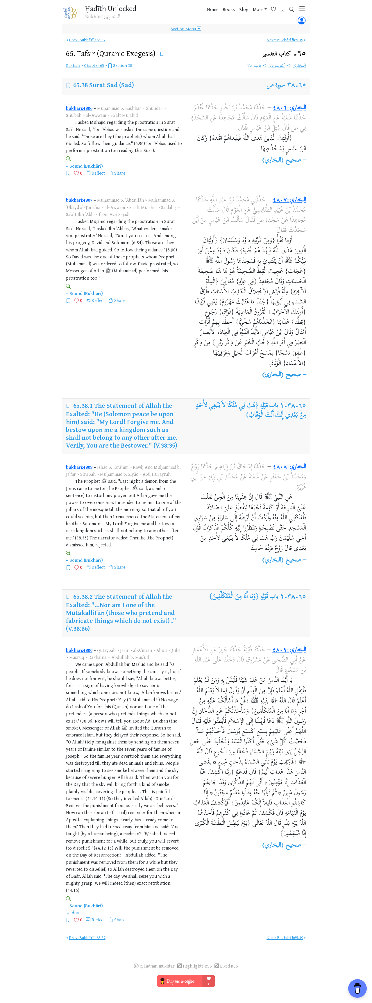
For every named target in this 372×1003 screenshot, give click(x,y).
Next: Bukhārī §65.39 (285, 39)
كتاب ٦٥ (277, 66)
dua (75, 912)
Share (119, 172)
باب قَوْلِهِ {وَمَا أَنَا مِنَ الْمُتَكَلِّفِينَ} (243, 597)
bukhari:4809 (79, 650)
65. (111, 53)
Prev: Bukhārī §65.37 (87, 39)
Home (204, 14)
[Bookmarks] (276, 13)
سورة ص (276, 85)
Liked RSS (229, 966)
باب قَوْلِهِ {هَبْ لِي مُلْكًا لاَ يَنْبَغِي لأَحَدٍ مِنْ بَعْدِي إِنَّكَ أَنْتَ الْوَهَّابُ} (250, 410)
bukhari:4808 (79, 467)
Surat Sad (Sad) (111, 85)
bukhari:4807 (79, 199)
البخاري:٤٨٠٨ (289, 467)
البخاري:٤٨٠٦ (289, 108)
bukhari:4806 (79, 108)
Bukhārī (73, 65)
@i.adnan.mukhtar (157, 966)
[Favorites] (267, 13)
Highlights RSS (197, 966)
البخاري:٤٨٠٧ (289, 200)
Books (220, 14)
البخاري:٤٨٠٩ (289, 650)
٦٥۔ (284, 54)
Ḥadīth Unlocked (112, 8)
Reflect (98, 172)
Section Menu (186, 29)
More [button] (249, 14)
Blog (235, 14)
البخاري (299, 66)
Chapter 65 (94, 65)
